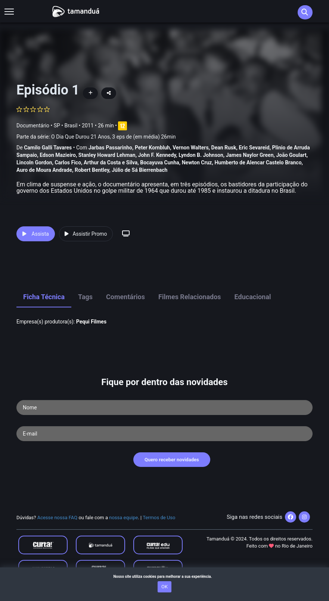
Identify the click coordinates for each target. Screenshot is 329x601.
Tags (85, 297)
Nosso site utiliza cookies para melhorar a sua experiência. (164, 576)
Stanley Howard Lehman (107, 155)
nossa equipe (123, 517)
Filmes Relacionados (189, 297)
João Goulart (291, 155)
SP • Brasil (66, 125)
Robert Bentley (92, 170)
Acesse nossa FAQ (57, 517)
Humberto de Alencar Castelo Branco (257, 162)
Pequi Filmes (91, 322)
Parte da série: (96, 137)
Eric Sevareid (254, 148)
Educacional (253, 297)
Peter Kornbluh (152, 148)
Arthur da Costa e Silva (110, 162)
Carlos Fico (68, 162)
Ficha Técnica (44, 297)
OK (164, 586)
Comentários (125, 297)
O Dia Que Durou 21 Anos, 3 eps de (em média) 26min (113, 137)
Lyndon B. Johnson (201, 155)
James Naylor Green (250, 155)
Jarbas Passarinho (110, 148)
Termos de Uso (159, 517)
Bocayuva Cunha (159, 162)
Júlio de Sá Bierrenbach (139, 170)
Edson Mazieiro (58, 155)
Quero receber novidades (172, 459)
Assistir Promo (86, 234)
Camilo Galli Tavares (48, 148)
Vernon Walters (190, 148)
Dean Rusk (223, 148)
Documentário (32, 125)
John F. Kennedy (157, 155)
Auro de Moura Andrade (44, 170)
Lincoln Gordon (34, 162)
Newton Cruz (197, 162)
